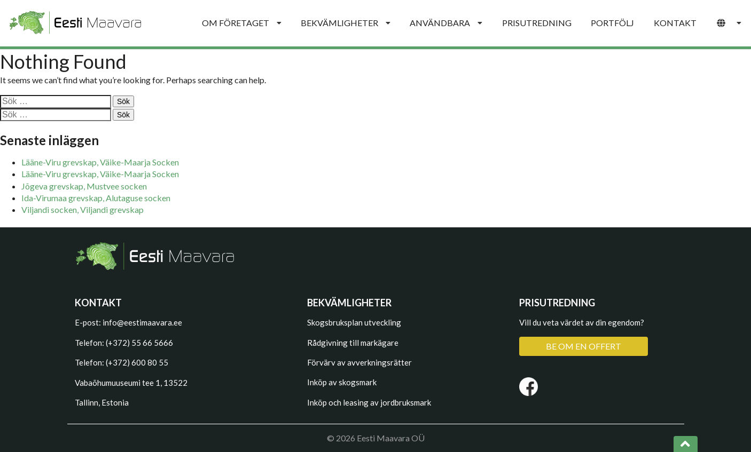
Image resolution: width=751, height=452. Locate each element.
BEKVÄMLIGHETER (345, 23)
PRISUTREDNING (537, 23)
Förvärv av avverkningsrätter (359, 362)
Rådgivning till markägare (352, 342)
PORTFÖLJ (612, 23)
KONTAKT (675, 23)
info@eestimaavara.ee (142, 322)
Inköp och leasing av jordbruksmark (369, 402)
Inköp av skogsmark (342, 382)
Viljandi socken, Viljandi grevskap (82, 209)
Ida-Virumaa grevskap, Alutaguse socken (95, 198)
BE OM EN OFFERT (583, 346)
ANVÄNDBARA (446, 23)
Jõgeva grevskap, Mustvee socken (84, 186)
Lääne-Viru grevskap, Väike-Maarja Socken (100, 162)
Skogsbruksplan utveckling (354, 322)
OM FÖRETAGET (241, 23)
